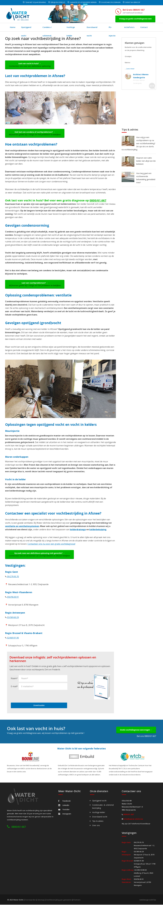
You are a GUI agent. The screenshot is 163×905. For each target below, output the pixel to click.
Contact (145, 27)
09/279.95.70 (13, 576)
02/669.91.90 (13, 638)
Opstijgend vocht (29, 27)
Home (12, 27)
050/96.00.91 (13, 597)
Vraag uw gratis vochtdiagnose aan (135, 18)
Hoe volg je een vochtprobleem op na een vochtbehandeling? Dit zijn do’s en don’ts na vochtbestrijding (138, 143)
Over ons (96, 826)
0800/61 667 (18, 827)
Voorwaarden (30, 900)
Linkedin (63, 805)
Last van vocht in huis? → (30, 64)
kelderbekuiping (97, 529)
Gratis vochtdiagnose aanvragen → (136, 730)
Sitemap (41, 900)
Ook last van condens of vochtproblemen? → (35, 133)
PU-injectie (115, 27)
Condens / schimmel (52, 27)
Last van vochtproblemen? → (35, 284)
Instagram (64, 814)
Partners (76, 900)
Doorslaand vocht (96, 27)
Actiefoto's (131, 27)
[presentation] (30, 696)
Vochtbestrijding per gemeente (59, 900)
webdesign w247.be (147, 900)
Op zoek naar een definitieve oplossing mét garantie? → (39, 554)
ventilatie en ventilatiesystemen (22, 526)
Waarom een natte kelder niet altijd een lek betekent (146, 161)
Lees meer (130, 68)
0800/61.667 (98, 200)
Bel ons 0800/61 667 (146, 736)
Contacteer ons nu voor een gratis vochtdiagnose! (51, 544)
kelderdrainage (78, 529)
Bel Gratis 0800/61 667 (133, 9)
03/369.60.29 (13, 617)
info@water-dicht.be (133, 819)
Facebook (64, 801)
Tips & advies (97, 821)
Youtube (63, 810)
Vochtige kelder (74, 27)
